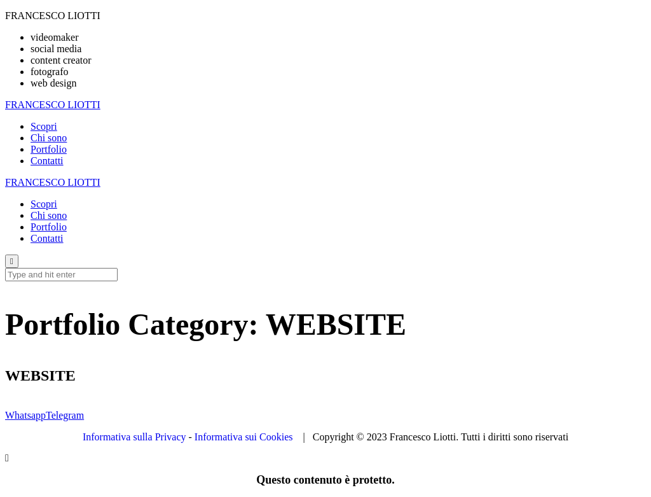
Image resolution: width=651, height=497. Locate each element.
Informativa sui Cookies (244, 436)
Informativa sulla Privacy (134, 436)
